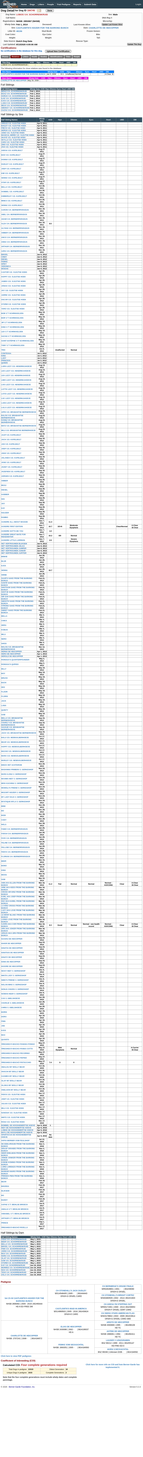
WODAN (4, 269)
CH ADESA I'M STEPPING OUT (118, 1304)
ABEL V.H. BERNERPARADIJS (14, 214)
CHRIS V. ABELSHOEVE (11, 1007)
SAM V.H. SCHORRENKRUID (13, 1261)
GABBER (5, 494)
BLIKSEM (5, 1191)
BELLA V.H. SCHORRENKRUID (14, 1244)
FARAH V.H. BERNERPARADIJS (14, 834)
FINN (3, 1021)
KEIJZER (5, 513)
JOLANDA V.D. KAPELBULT (13, 458)
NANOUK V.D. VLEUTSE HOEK (14, 1113)
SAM (3, 715)
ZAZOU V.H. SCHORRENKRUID (14, 110)
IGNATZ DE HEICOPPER (11, 957)
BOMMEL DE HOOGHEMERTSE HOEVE (18, 1125)
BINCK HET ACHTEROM (11, 765)
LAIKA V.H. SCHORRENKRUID (14, 103)
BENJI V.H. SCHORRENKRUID (14, 91)
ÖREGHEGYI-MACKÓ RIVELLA (14, 1227)
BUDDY (4, 1200)
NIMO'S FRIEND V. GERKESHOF (15, 980)
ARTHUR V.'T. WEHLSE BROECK (15, 1218)
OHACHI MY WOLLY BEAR (12, 1072)
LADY (3, 358)
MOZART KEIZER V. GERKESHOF (15, 792)
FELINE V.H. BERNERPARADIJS (15, 843)
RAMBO (4, 517)
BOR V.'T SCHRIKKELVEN (12, 318)
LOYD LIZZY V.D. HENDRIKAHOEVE (16, 394)
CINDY (4, 257)
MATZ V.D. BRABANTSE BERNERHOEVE (18, 426)
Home (24, 4)
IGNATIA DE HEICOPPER (12, 948)
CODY (4, 820)
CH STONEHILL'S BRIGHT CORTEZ (118, 1295)
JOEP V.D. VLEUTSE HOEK (12, 1099)
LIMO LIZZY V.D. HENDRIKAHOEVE (16, 380)
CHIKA (4, 621)
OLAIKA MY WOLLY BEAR (12, 1085)
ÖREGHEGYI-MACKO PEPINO (14, 1058)
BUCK (4, 683)
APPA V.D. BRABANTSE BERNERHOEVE (18, 412)
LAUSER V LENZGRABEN (118, 1340)
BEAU (3, 485)
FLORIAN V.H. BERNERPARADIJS (15, 856)
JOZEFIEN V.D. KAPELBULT (13, 472)
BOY (3, 673)
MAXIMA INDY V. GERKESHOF (14, 779)
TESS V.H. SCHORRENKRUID (13, 1272)
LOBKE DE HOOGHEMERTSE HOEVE (17, 1130)
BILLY (3, 669)
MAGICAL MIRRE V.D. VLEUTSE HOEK (17, 135)
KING (3, 356)
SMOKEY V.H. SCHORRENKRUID (15, 108)
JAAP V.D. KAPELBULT (11, 435)
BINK (3, 806)
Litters (41, 4)
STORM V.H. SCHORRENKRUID (14, 1263)
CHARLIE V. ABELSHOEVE (12, 1003)
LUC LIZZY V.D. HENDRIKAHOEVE (16, 398)
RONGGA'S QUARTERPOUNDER (15, 660)
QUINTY (4, 710)
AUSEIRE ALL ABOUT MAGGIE (14, 522)
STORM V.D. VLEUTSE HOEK (13, 304)
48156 (19, 31)
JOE (3, 1026)
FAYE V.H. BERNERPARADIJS (14, 838)
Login (138, 4)
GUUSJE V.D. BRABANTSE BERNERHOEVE (12, 728)
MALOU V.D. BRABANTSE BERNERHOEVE (12, 648)
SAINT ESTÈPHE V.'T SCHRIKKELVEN (17, 341)
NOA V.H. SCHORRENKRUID (13, 1270)
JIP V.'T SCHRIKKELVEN (11, 322)
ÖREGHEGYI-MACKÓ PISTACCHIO (16, 1062)
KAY (3, 508)
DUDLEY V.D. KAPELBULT (12, 164)
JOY (3, 504)
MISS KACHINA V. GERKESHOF (14, 783)
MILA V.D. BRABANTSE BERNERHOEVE (18, 430)
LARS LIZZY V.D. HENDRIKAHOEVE (16, 366)
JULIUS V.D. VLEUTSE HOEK (13, 1104)
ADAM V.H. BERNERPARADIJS (14, 219)
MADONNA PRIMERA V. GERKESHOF (17, 770)
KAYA (3, 566)
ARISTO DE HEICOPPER (118, 1322)
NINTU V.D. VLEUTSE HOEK (13, 1117)
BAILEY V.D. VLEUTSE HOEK (13, 126)
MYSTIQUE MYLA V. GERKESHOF (15, 802)
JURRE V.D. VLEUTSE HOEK (13, 295)
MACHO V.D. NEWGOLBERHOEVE (16, 751)
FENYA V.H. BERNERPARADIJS (14, 852)
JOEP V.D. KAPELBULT (11, 169)
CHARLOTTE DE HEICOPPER (103, 28)
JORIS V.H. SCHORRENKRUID (14, 1251)
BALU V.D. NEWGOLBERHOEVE (15, 737)
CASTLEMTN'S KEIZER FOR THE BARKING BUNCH (42, 28)
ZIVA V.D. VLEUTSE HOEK (12, 147)
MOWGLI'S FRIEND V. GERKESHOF (16, 788)
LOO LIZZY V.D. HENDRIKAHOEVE (16, 385)
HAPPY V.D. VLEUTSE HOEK (13, 277)
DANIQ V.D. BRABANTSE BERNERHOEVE (12, 421)
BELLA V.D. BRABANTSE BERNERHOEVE (12, 719)
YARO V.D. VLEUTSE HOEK (13, 309)
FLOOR (4, 692)
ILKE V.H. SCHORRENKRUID (13, 98)
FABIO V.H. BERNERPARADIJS (14, 829)
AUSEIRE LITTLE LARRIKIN (13, 540)
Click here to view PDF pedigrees (16, 1356)
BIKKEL (4, 254)
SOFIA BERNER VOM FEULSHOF (15, 1140)
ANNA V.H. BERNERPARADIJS (14, 242)
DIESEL (4, 259)
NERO (4, 639)
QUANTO (5, 1039)
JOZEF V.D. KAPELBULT (11, 467)
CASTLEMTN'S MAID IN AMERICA (71, 1309)
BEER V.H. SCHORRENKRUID (14, 1242)
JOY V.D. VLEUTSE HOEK (12, 290)
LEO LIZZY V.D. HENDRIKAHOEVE (16, 371)
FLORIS (4, 696)
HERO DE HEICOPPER (10, 654)
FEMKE (4, 262)
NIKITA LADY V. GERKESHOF (13, 975)
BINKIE (4, 557)
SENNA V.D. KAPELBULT (12, 178)
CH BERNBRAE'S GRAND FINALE (118, 1286)
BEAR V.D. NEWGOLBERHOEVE (15, 742)
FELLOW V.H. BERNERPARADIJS (15, 847)
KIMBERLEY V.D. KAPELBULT (14, 196)
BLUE (3, 561)
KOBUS (4, 630)
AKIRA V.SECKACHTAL (118, 1349)
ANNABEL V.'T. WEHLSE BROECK (15, 1214)
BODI (3, 815)
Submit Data (90, 4)
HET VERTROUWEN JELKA (13, 546)
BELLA (4, 616)
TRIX (3, 350)
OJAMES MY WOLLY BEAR (12, 1076)
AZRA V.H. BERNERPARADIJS (14, 251)
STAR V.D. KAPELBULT (11, 182)
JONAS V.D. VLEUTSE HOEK (13, 286)
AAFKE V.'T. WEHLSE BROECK (14, 1205)
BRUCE (4, 678)
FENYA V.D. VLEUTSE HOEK (13, 1094)
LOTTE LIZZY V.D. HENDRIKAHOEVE (17, 389)
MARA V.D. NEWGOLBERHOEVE (15, 756)
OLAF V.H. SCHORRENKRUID (13, 1258)
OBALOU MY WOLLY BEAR (13, 1067)
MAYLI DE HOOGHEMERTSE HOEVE (17, 1132)
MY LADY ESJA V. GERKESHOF (14, 797)
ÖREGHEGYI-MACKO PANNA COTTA (17, 1049)
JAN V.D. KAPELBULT (10, 444)
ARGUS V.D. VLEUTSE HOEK (13, 123)
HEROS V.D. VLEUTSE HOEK (13, 130)
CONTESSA (6, 353)
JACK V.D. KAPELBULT (11, 439)
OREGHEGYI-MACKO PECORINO (15, 1053)
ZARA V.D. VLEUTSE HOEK (13, 142)
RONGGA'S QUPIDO (10, 664)
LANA (3, 705)
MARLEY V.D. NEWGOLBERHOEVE (16, 760)
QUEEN (4, 363)
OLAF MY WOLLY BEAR (11, 1081)
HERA (3, 625)
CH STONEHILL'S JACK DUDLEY (71, 1290)
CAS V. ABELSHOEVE (10, 998)
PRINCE (4, 1223)
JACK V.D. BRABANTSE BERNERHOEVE (18, 733)
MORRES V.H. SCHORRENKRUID (15, 1268)
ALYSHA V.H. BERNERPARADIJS (15, 228)
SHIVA (4, 643)
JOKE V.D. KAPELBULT (11, 453)
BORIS (4, 1012)
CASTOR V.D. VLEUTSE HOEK (14, 272)
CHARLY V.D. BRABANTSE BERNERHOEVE (12, 724)
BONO (4, 866)
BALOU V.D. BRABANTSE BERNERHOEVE (12, 416)
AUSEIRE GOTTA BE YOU (12, 531)
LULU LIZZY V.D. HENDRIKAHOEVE (16, 407)
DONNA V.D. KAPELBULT (12, 159)
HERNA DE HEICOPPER (11, 651)
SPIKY (4, 264)
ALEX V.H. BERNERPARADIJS (14, 224)
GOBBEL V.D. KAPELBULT (12, 192)
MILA (3, 634)
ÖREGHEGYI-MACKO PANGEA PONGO (18, 1044)
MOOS (4, 875)
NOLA (3, 824)
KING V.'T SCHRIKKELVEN (12, 327)
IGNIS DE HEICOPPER (10, 962)
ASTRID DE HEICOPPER (118, 1331)
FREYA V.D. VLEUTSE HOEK (13, 128)
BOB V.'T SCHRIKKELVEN (12, 313)
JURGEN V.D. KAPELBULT (12, 476)
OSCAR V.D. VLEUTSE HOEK (13, 300)
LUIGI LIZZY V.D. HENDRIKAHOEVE (16, 403)
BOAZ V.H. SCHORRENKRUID (14, 94)
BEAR (3, 1182)
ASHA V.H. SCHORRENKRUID (14, 1239)
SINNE (4, 575)
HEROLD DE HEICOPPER (12, 656)
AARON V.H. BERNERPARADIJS (15, 210)
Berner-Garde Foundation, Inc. (22, 1387)
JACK (3, 701)
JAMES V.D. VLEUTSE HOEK (13, 281)
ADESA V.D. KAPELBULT (12, 150)
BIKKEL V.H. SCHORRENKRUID (14, 1246)
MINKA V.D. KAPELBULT (11, 201)
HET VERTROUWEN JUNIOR (13, 551)
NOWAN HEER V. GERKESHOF (14, 994)
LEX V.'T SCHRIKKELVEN (12, 332)
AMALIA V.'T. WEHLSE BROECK (15, 1209)
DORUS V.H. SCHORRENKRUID (14, 96)
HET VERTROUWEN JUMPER (13, 548)
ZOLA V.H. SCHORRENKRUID (13, 1275)
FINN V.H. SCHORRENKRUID (13, 1249)
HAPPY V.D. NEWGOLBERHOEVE (15, 747)
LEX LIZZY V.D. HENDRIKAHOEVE (15, 375)
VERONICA (6, 266)
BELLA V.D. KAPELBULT (11, 187)
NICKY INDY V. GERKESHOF (13, 971)
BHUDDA (5, 1186)
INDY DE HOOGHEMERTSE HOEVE (16, 1128)
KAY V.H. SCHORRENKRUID (13, 1265)
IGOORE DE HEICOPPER (12, 966)
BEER (3, 861)
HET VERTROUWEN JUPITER (13, 553)
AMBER (4, 481)
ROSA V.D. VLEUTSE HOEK (13, 1122)
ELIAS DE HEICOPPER (71, 1327)
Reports (77, 4)
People (50, 4)
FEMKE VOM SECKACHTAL (71, 1345)
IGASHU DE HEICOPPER (11, 939)
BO (2, 811)
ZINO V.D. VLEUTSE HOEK (12, 145)
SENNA (4, 570)
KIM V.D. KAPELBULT (10, 173)
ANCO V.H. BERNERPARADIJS (14, 237)
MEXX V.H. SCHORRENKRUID (14, 105)
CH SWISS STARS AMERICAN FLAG (117, 1313)
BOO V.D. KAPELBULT (10, 155)
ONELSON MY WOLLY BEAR (13, 1090)
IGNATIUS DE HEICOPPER (12, 953)
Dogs (32, 4)
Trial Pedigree (63, 4)
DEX (3, 687)
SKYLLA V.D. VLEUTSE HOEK (14, 140)
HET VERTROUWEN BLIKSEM (14, 544)
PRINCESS (5, 360)
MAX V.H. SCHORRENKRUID (13, 1253)
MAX (3, 1035)
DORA (4, 1017)
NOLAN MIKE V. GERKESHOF (14, 985)
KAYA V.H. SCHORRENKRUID (13, 101)
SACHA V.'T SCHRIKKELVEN (13, 336)
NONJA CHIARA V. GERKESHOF (15, 989)
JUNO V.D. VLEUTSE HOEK (13, 133)
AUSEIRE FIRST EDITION (12, 526)
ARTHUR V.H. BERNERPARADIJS (15, 246)
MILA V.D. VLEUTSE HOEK (12, 1108)
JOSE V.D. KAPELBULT (11, 462)
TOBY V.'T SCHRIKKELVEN (12, 345)
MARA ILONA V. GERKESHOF (14, 774)
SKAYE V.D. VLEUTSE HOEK (13, 137)
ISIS (3, 499)
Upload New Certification (58, 51)
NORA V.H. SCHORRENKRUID (14, 1256)
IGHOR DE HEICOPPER (11, 943)
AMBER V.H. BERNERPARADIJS (15, 233)
